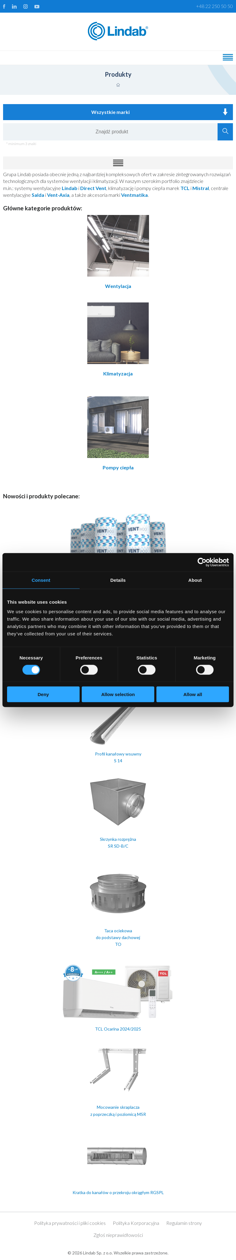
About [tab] (195, 579)
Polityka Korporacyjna (136, 1223)
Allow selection (118, 694)
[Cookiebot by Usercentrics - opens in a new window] (202, 562)
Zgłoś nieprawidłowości (118, 1235)
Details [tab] (118, 579)
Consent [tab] (41, 579)
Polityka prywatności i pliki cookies (70, 1223)
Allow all (192, 694)
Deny (43, 694)
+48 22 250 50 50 (214, 6)
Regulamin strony (184, 1223)
